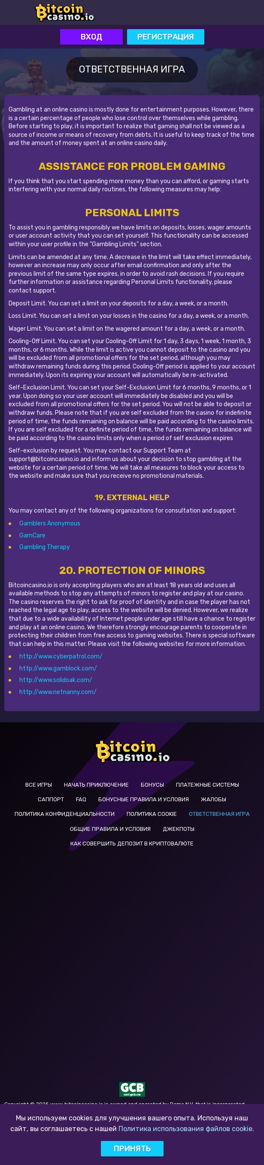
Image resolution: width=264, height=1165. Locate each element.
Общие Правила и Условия (110, 829)
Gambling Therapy (44, 547)
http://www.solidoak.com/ (55, 680)
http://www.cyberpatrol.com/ (61, 656)
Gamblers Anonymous (49, 523)
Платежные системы (207, 785)
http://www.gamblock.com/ (58, 668)
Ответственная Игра (219, 814)
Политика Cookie (152, 814)
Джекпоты (178, 829)
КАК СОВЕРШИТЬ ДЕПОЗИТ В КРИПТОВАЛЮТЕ (132, 843)
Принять (132, 1148)
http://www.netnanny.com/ (58, 692)
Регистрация (165, 37)
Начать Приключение (96, 785)
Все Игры (38, 785)
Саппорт (51, 799)
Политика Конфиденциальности (65, 814)
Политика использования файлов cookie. (186, 1129)
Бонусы (152, 785)
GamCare (32, 535)
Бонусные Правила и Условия (143, 799)
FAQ (81, 799)
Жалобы (213, 799)
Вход (91, 37)
